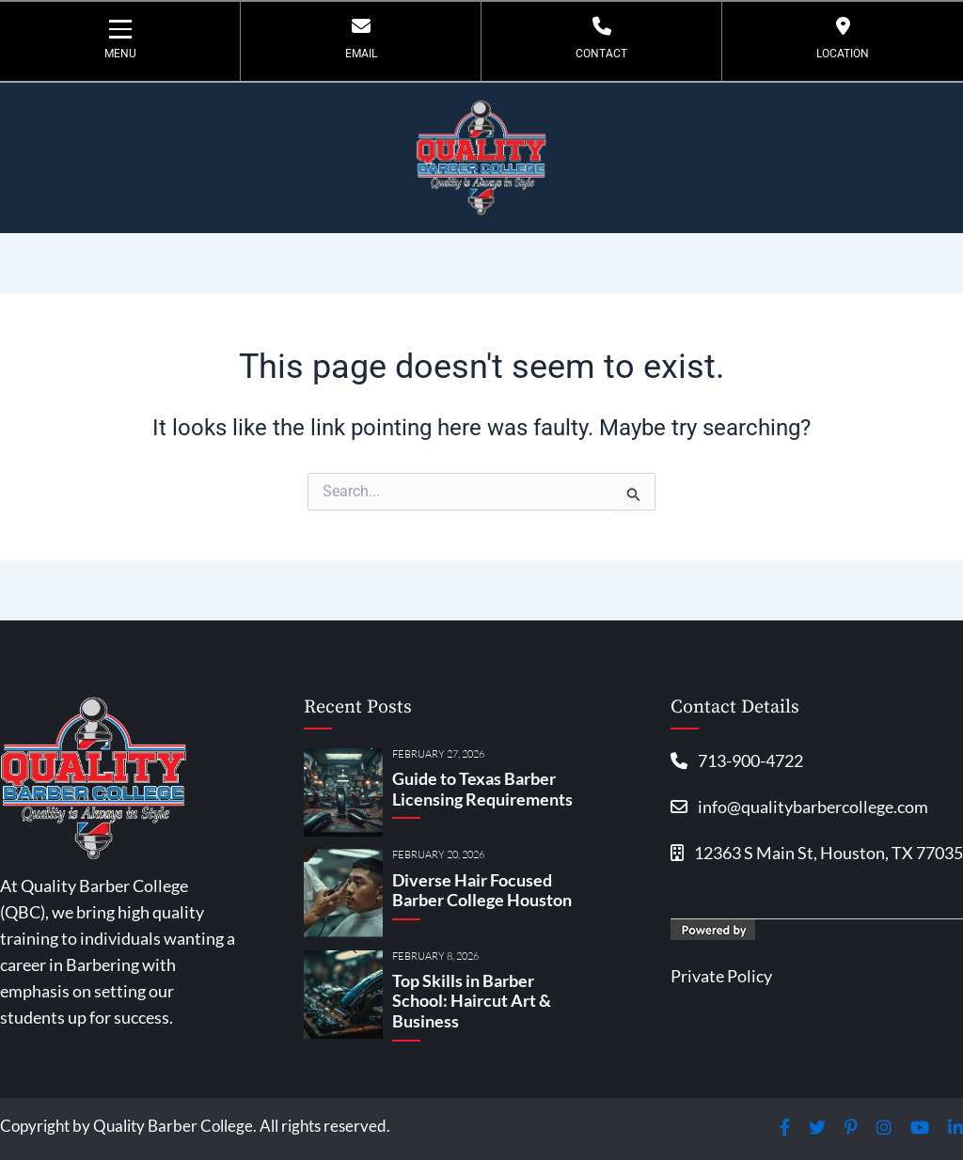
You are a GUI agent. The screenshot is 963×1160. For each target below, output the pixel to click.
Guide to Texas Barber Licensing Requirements (482, 788)
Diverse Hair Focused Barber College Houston (482, 890)
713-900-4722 (737, 760)
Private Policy (721, 979)
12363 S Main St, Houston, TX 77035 (817, 856)
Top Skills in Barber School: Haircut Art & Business (471, 1000)
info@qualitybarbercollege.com (799, 808)
